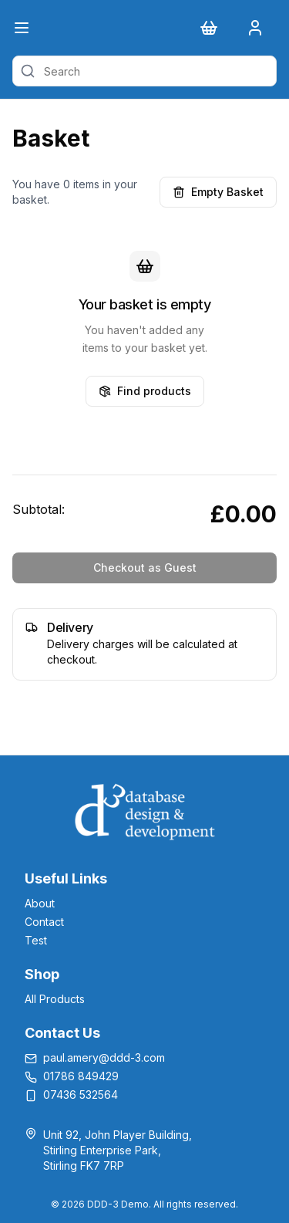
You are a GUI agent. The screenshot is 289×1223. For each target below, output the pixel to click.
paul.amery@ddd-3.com (104, 1057)
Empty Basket (218, 191)
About (40, 903)
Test (36, 940)
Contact (44, 921)
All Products (55, 998)
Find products (145, 390)
